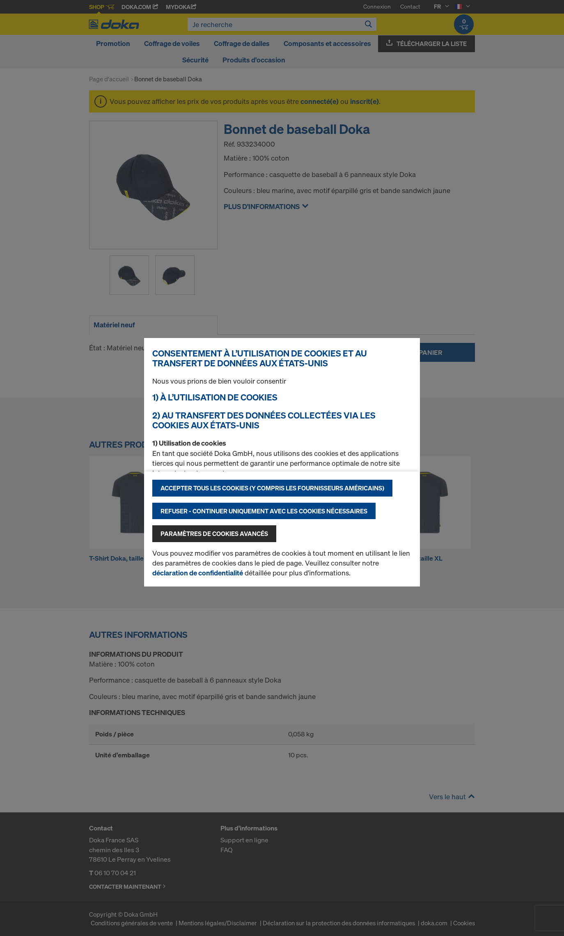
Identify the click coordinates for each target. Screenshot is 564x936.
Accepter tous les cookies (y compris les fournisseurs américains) (272, 488)
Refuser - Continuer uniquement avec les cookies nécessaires (263, 511)
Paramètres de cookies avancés (214, 533)
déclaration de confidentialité (197, 572)
